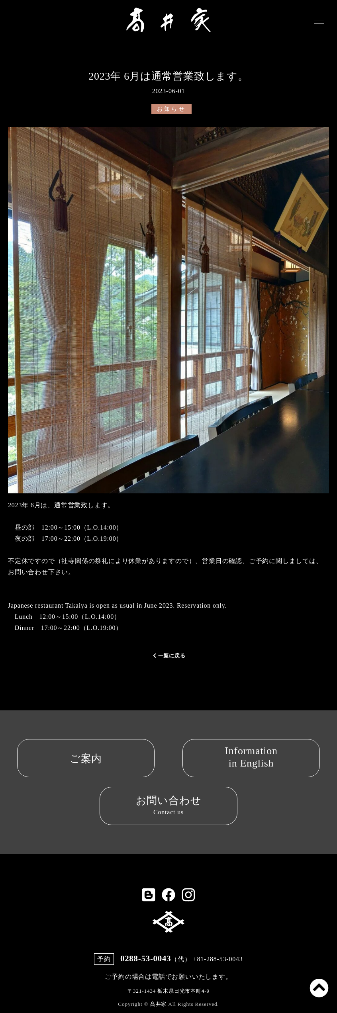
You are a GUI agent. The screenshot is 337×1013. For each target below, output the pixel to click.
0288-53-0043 (145, 955)
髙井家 (158, 998)
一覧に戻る (169, 656)
